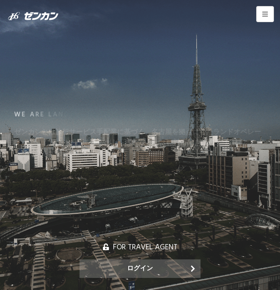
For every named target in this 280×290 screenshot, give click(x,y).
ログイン (140, 268)
